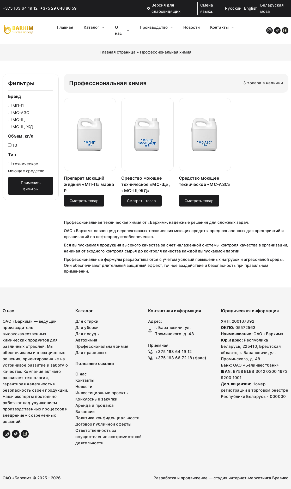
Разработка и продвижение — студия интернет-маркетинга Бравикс (221, 477)
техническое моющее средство (26, 167)
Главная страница (118, 52)
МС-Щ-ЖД (20, 126)
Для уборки (87, 327)
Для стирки (86, 321)
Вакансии (85, 411)
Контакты (222, 27)
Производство (156, 27)
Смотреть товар (84, 200)
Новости (191, 27)
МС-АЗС (18, 112)
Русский (233, 8)
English (251, 8)
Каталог (94, 27)
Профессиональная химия (102, 346)
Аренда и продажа (94, 405)
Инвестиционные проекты (102, 392)
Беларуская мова (272, 8)
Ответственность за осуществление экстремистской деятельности (108, 436)
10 (12, 145)
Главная (65, 27)
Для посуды (87, 333)
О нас (122, 30)
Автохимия (86, 340)
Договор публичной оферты (103, 424)
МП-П (16, 105)
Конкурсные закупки (96, 399)
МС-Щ (16, 119)
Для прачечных (91, 352)
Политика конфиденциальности (107, 417)
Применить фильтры (31, 185)
